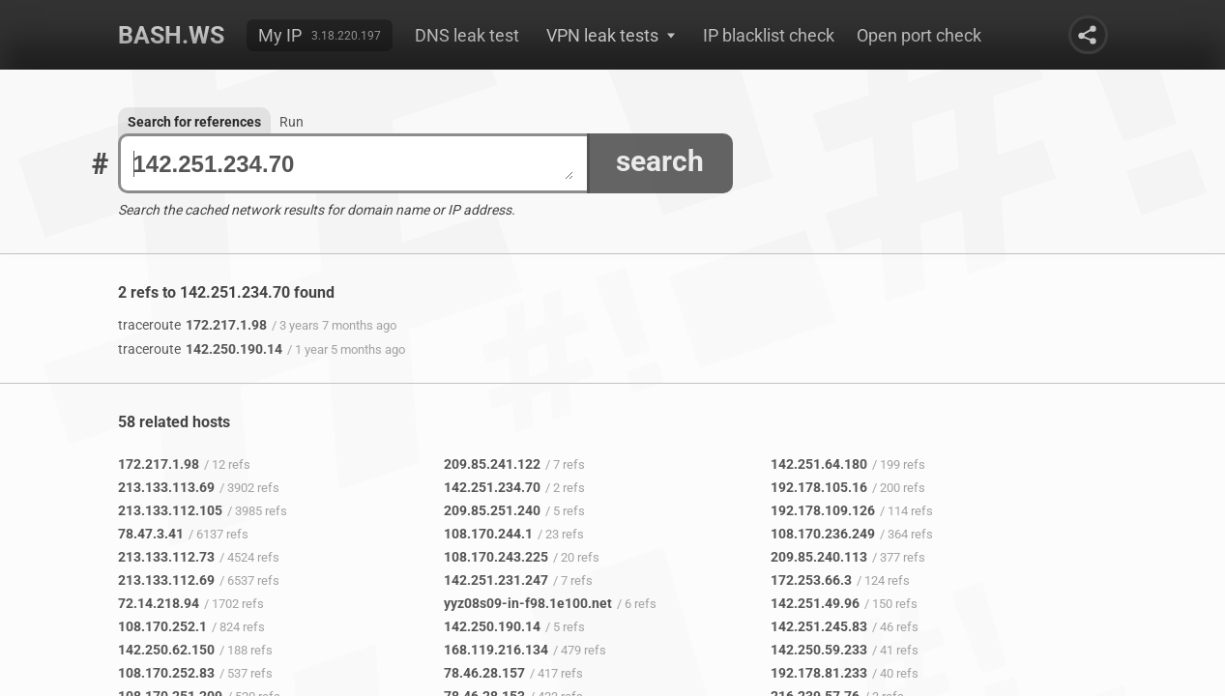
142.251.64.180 (819, 464)
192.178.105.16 (819, 487)
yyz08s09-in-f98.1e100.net (528, 603)
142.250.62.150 (166, 649)
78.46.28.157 (484, 673)
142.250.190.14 (200, 349)
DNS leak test (467, 35)
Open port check (919, 35)
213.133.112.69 (166, 580)
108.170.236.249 (823, 533)
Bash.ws (171, 35)
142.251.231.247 (496, 580)
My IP (280, 35)
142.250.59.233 (819, 649)
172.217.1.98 (192, 325)
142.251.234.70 (353, 164)
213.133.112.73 (166, 557)
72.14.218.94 (158, 603)
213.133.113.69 (166, 487)
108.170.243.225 (496, 557)
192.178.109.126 (823, 510)
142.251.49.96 (815, 603)
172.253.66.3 (811, 580)
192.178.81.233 (819, 673)
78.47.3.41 (151, 533)
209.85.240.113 (819, 557)
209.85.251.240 (492, 510)
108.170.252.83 (166, 673)
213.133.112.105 (170, 510)
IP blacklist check (768, 35)
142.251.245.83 (819, 626)
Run (291, 122)
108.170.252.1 (162, 626)
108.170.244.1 (488, 533)
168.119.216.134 (496, 649)
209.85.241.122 (492, 464)
